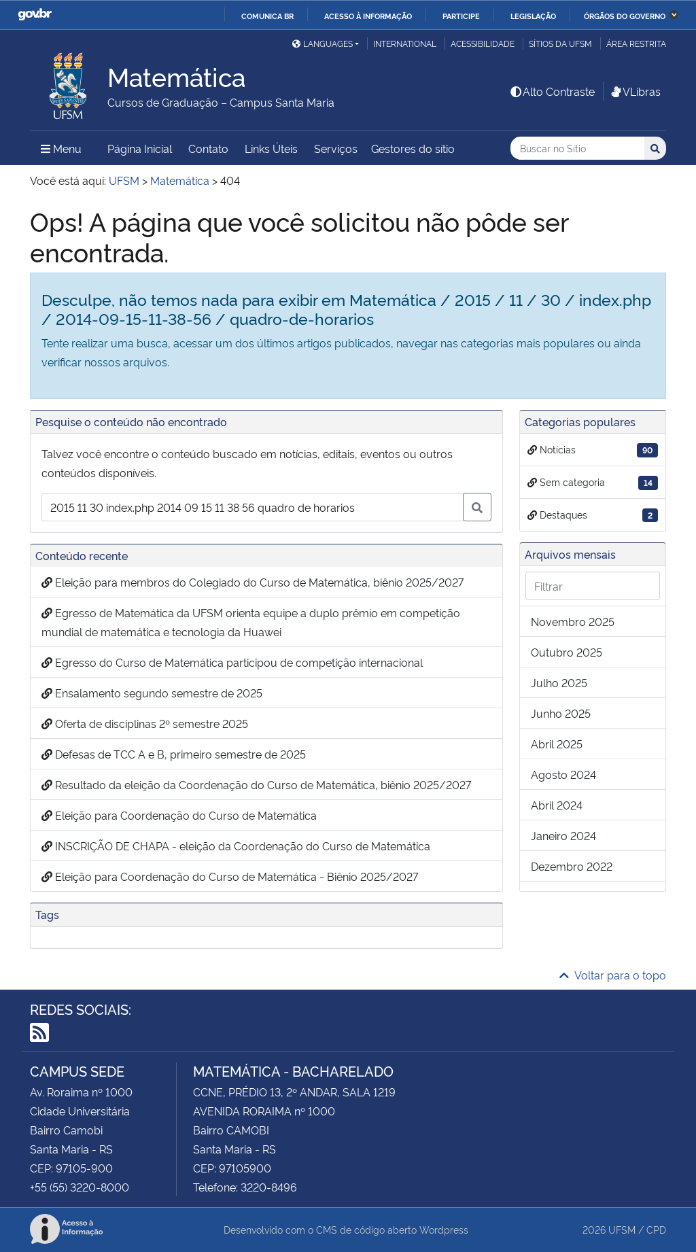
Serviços (336, 148)
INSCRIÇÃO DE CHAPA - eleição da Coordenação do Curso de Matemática (235, 845)
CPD (656, 1229)
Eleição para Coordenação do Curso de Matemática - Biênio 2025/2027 (229, 876)
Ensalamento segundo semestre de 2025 (151, 692)
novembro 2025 (572, 621)
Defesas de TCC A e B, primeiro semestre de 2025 (173, 753)
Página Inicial (139, 148)
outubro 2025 (566, 651)
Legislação (533, 15)
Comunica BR (267, 15)
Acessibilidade (483, 43)
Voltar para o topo (612, 974)
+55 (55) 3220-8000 (79, 1186)
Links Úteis (271, 148)
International (404, 43)
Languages (322, 43)
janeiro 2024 (563, 835)
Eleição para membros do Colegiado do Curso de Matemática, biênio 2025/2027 (252, 581)
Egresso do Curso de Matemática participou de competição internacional (232, 662)
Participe (461, 15)
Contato (208, 148)
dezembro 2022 (571, 865)
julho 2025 (559, 682)
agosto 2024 (563, 774)
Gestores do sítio (413, 148)
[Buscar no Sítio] (577, 148)
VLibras (635, 91)
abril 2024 (556, 804)
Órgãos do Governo (624, 15)
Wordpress (443, 1229)
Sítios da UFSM (560, 43)
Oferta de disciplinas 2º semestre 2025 (144, 723)
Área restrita (636, 43)
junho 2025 (561, 713)
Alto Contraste (552, 91)
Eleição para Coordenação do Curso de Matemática (179, 814)
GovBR (35, 14)
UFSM (622, 1229)
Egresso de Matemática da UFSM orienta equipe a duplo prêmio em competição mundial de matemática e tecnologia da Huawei (250, 622)
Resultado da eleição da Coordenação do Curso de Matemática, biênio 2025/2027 (256, 784)
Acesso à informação (368, 15)
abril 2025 (556, 743)
